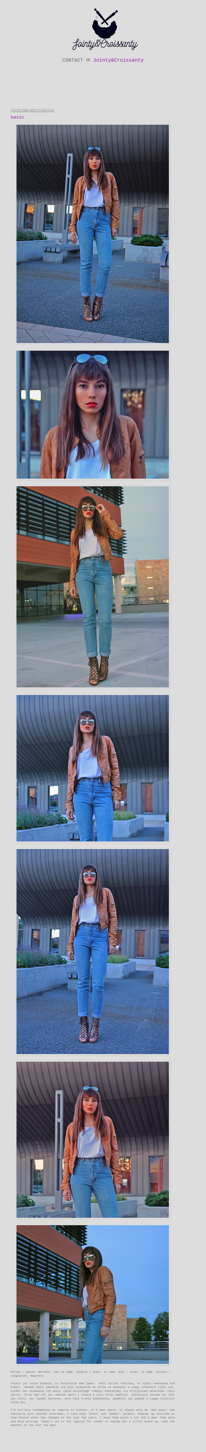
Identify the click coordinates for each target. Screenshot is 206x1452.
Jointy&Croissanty (118, 60)
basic (17, 117)
